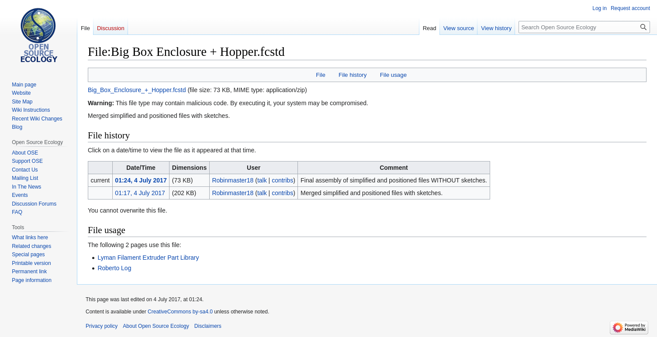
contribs (282, 180)
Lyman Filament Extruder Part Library (148, 257)
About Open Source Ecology (156, 326)
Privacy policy (102, 326)
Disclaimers (207, 326)
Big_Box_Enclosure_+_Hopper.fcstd (137, 89)
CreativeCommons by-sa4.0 (180, 312)
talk (262, 180)
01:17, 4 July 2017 (140, 192)
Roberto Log (114, 268)
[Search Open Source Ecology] (584, 27)
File (320, 75)
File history (353, 75)
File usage (393, 75)
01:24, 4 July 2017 (140, 180)
